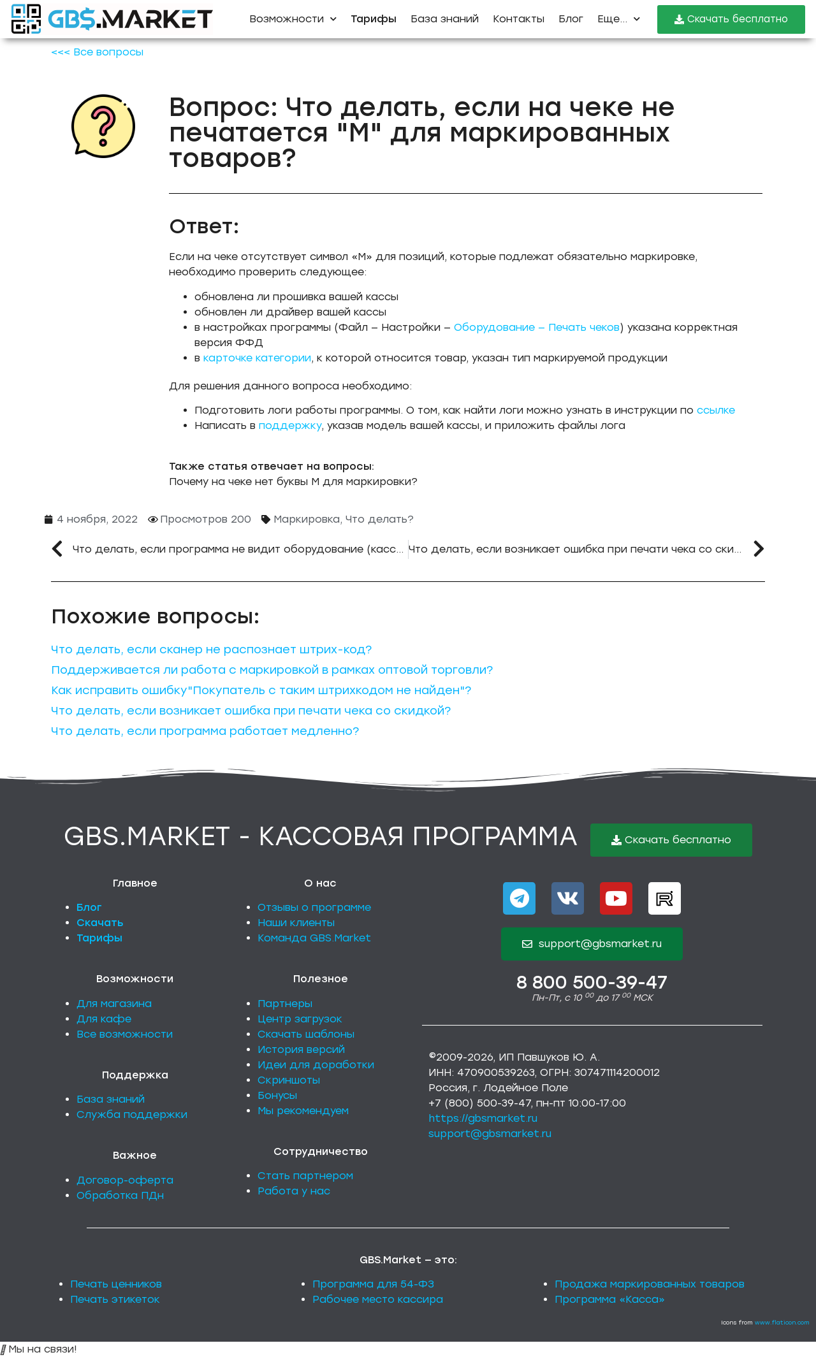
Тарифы (99, 938)
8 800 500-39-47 (591, 982)
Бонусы (277, 1095)
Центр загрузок (300, 1019)
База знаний (445, 19)
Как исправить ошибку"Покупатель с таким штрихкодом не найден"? (261, 690)
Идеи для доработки (316, 1065)
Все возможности (124, 1034)
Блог (570, 19)
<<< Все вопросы (97, 52)
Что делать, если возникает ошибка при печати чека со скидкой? (251, 711)
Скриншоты (289, 1080)
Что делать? (380, 519)
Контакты (518, 19)
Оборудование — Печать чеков (537, 327)
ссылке (716, 410)
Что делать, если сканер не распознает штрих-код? (211, 649)
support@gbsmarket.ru (489, 1134)
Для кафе (103, 1019)
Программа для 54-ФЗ (373, 1284)
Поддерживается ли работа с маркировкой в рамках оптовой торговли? (272, 670)
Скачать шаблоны (306, 1034)
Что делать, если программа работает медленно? (205, 731)
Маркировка (306, 519)
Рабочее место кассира (377, 1299)
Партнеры (285, 1004)
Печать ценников (116, 1284)
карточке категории (257, 358)
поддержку (290, 425)
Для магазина (114, 1004)
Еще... (618, 19)
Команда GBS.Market (314, 938)
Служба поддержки (131, 1114)
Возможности (293, 19)
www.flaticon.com (782, 1322)
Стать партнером (305, 1176)
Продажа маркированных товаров (650, 1284)
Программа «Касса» (610, 1299)
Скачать (100, 923)
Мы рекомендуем (303, 1111)
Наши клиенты (296, 923)
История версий (301, 1049)
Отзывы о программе (314, 907)
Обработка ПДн (120, 1195)
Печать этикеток (115, 1299)
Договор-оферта (124, 1180)
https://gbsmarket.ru (482, 1118)
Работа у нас (294, 1191)
